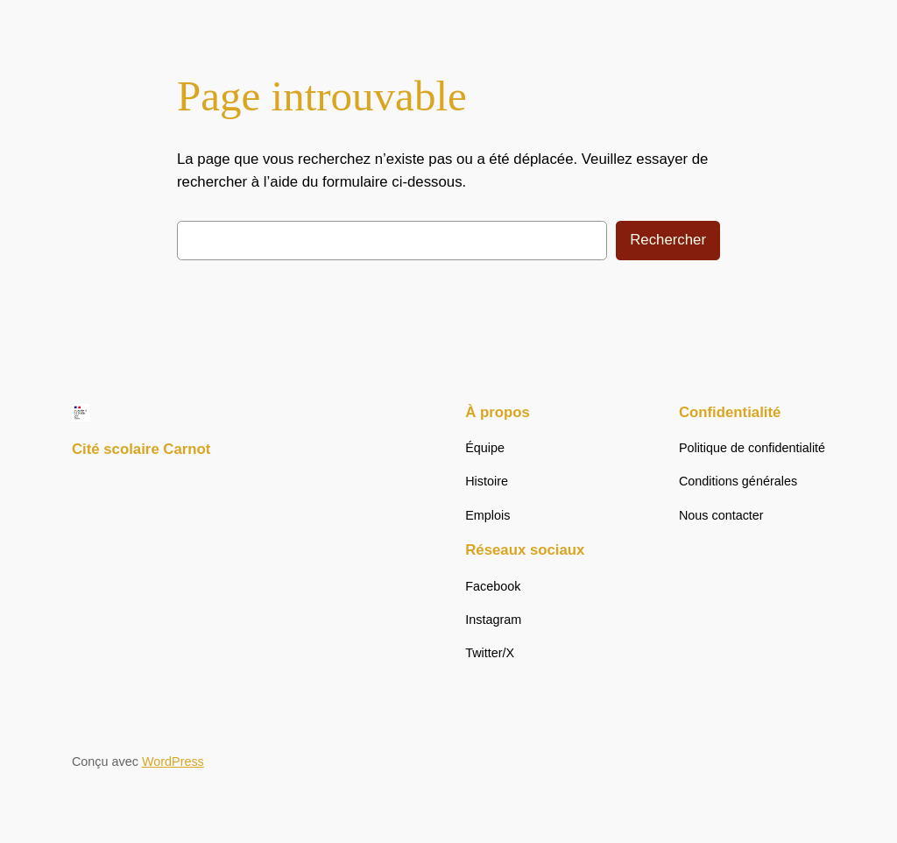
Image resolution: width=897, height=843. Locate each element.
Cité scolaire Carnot (141, 449)
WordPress (173, 761)
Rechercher (668, 239)
